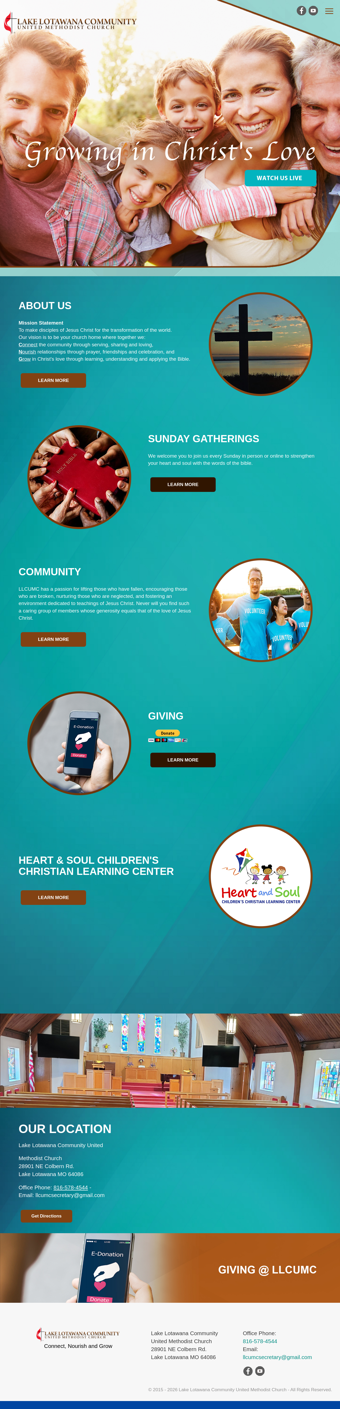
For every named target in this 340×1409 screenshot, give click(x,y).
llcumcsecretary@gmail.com (277, 1357)
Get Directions (46, 1216)
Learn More (53, 380)
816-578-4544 (70, 1187)
